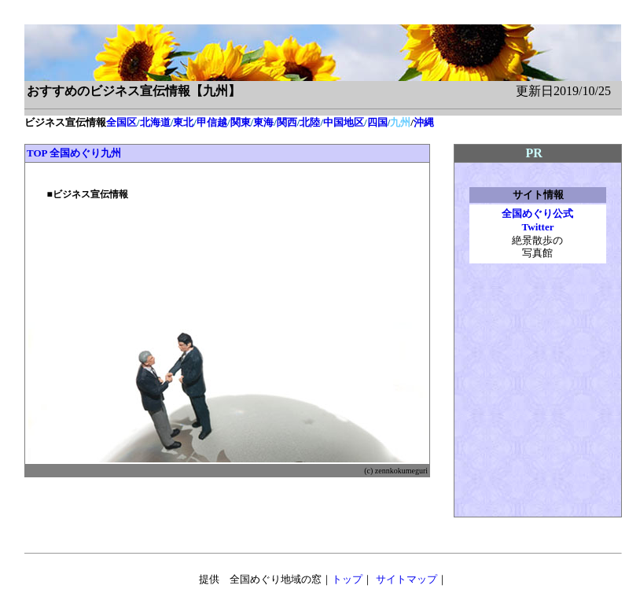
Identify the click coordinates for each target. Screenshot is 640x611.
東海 (263, 122)
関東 (240, 122)
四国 (377, 122)
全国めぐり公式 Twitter (537, 220)
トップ (347, 579)
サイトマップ (406, 579)
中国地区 (343, 122)
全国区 (121, 122)
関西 (287, 122)
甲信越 (212, 122)
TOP (37, 153)
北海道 (155, 122)
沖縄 (424, 122)
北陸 (310, 122)
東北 (183, 122)
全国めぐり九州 (85, 153)
